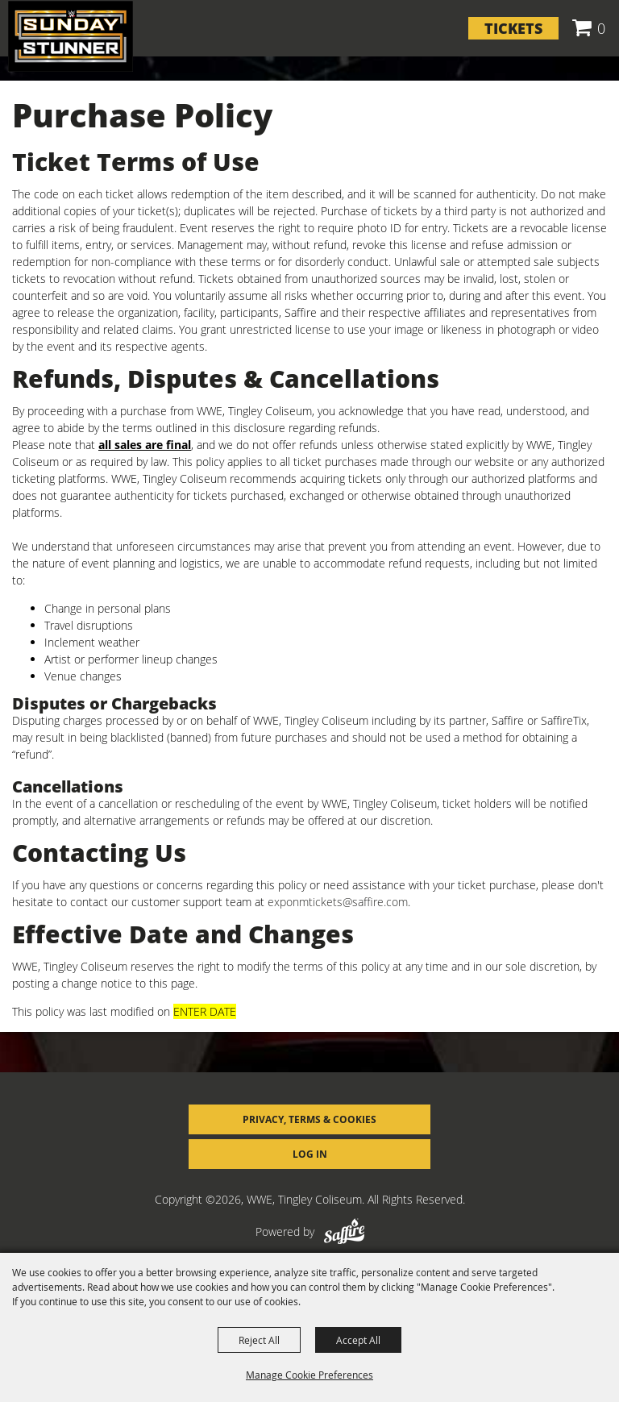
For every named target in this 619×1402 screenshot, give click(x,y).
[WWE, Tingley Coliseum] (70, 36)
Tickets (513, 28)
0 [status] (601, 28)
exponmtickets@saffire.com (338, 901)
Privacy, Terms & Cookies (309, 1119)
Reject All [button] (259, 1339)
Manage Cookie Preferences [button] (309, 1374)
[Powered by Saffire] (344, 1231)
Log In (310, 1154)
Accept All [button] (358, 1339)
